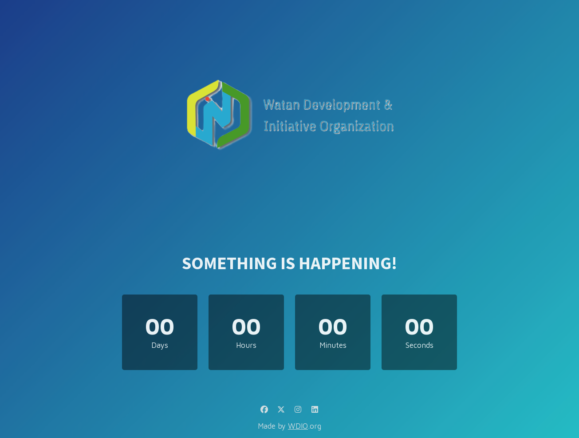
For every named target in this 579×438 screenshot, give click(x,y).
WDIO (298, 426)
